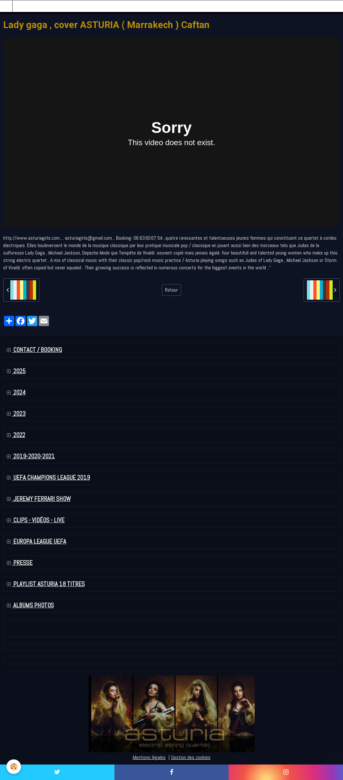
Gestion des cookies (191, 757)
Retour (171, 289)
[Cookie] (13, 766)
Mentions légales (149, 757)
